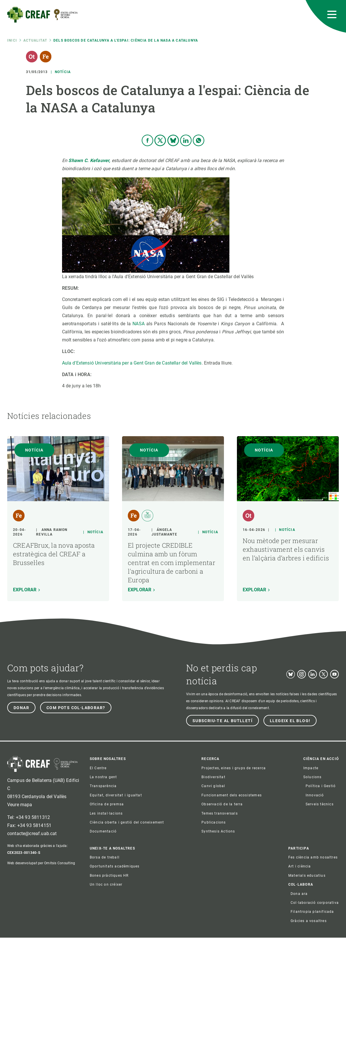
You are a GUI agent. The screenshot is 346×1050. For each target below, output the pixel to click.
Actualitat (35, 40)
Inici (12, 40)
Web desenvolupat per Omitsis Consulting (41, 976)
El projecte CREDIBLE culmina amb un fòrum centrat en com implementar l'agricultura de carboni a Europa (171, 674)
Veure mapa (19, 917)
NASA (139, 436)
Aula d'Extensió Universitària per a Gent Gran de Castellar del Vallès (132, 475)
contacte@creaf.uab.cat (32, 946)
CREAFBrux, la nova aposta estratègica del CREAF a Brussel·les (54, 666)
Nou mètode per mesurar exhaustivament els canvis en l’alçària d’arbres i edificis (286, 661)
